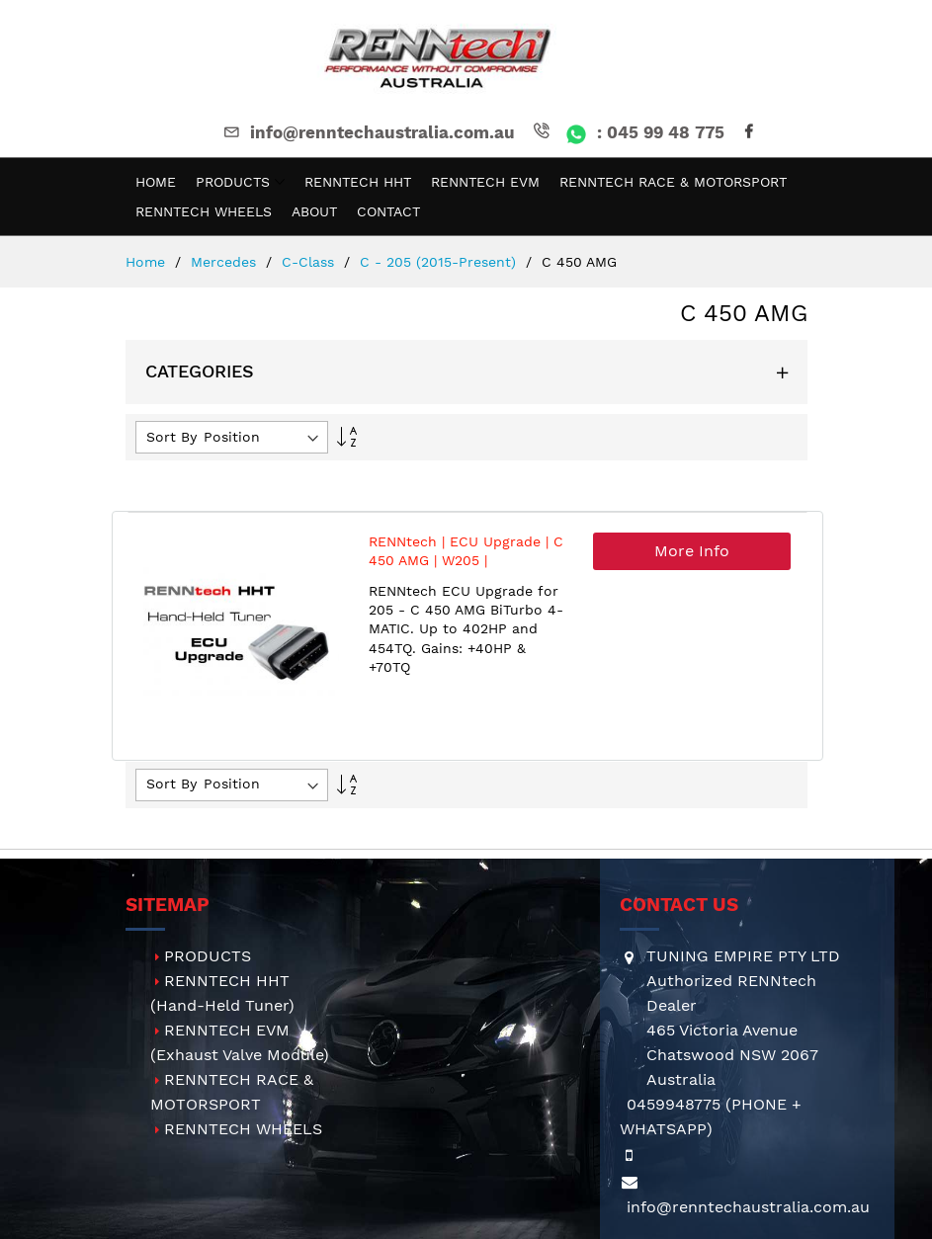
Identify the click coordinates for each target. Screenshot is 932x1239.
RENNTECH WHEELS (243, 1128)
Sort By (171, 437)
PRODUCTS (207, 956)
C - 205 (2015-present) (440, 262)
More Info (691, 550)
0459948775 (673, 1104)
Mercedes (226, 262)
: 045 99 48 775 (627, 132)
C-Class (310, 262)
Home (148, 262)
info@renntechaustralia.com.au (367, 132)
